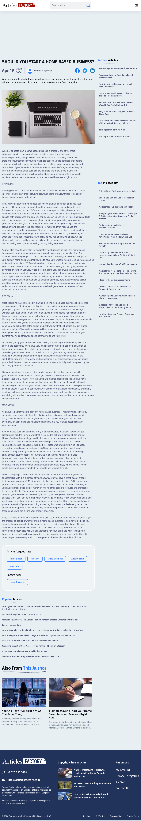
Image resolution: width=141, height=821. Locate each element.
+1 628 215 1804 (14, 772)
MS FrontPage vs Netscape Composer (116, 207)
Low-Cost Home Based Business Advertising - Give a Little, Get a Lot (115, 235)
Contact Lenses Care (11, 625)
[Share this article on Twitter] (84, 70)
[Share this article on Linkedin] (92, 70)
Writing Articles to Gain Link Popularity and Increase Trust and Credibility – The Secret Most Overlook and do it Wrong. (44, 608)
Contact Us (122, 788)
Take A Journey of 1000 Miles (112, 130)
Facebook (87, 816)
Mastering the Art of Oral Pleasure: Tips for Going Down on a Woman (33, 646)
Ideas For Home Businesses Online (114, 280)
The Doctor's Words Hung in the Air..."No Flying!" (117, 244)
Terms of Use (116, 816)
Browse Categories (127, 776)
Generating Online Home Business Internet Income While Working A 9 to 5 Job (117, 255)
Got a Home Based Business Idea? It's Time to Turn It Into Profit (116, 94)
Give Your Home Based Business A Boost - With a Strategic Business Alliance (118, 122)
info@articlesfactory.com (21, 779)
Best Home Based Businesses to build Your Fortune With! (116, 85)
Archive (120, 782)
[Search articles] (88, 5)
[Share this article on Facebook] (77, 70)
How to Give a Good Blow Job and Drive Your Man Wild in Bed (30, 641)
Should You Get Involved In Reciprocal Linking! (116, 199)
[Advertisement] (70, 32)
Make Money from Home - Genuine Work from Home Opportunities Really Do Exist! (118, 272)
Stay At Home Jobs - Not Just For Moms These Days (117, 113)
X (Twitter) (100, 816)
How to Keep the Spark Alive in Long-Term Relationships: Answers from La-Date (38, 635)
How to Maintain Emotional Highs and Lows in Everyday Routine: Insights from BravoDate (42, 630)
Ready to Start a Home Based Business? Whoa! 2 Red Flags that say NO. (117, 103)
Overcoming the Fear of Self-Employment (118, 264)
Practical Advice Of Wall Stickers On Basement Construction (115, 288)
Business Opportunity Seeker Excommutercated (112, 226)
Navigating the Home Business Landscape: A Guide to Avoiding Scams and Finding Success (118, 216)
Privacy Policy (133, 816)
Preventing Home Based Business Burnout (118, 68)
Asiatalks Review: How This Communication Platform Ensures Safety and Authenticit (40, 620)
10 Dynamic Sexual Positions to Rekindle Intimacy (24, 651)
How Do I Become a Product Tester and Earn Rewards (117, 315)
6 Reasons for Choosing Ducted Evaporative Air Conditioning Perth (115, 306)
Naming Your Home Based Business (115, 136)
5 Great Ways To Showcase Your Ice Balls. (117, 191)
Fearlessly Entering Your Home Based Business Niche (116, 76)
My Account (123, 770)
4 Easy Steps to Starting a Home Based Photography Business (117, 297)
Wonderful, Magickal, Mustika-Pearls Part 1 (21, 614)
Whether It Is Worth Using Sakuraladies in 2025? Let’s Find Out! (30, 656)
